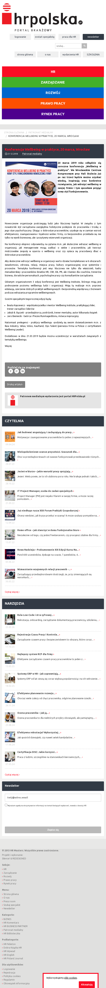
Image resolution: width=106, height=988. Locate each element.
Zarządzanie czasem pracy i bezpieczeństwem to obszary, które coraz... (55, 639)
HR (53, 71)
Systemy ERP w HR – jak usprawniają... (38, 674)
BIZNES (7, 919)
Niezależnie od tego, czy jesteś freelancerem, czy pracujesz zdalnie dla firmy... (58, 535)
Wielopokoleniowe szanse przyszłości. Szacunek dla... (47, 452)
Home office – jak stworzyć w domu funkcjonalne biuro (48, 530)
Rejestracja (9, 972)
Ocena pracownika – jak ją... (32, 713)
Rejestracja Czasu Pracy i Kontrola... (38, 634)
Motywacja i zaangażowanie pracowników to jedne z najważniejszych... (54, 437)
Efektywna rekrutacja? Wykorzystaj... (38, 732)
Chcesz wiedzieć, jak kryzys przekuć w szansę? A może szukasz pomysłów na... (58, 515)
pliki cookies (70, 978)
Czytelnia (14, 421)
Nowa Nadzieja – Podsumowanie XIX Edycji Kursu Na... (47, 550)
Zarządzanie (53, 82)
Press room (9, 901)
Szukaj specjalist (12, 905)
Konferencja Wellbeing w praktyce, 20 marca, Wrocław (43, 136)
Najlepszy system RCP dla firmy (35, 654)
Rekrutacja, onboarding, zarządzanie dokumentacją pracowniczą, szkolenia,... (58, 620)
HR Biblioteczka (12, 933)
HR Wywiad (9, 951)
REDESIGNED (19, 858)
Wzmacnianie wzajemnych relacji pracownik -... (43, 569)
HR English (9, 955)
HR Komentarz (11, 922)
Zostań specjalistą (44, 36)
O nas (48, 54)
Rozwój (53, 93)
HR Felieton (10, 944)
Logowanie (20, 36)
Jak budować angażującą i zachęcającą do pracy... (45, 432)
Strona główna (25, 54)
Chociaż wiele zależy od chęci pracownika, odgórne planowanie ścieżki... (55, 698)
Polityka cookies (12, 976)
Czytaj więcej (11, 592)
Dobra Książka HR (13, 947)
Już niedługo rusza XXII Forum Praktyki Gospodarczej (47, 510)
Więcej (8, 346)
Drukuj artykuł (14, 384)
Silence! (6, 858)
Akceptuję (87, 984)
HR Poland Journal (13, 958)
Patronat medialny (41, 132)
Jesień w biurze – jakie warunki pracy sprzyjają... (44, 471)
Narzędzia (14, 603)
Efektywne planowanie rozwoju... (36, 693)
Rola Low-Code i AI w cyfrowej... (35, 615)
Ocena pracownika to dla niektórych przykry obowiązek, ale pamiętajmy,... (56, 718)
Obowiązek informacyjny (17, 983)
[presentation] (33, 816)
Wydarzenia (70, 54)
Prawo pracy (53, 103)
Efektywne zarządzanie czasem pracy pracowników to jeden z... (50, 659)
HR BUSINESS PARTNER (16, 926)
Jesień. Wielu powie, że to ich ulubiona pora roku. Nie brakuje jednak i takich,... (58, 476)
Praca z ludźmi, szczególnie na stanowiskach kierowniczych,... (49, 757)
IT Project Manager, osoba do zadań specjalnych (45, 491)
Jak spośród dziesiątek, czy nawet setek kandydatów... (45, 737)
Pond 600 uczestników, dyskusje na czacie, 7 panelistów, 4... (48, 555)
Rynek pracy (52, 114)
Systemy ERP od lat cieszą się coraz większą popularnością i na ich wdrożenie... (58, 679)
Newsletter (93, 36)
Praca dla (69, 36)
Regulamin (9, 979)
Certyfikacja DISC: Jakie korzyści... (36, 752)
